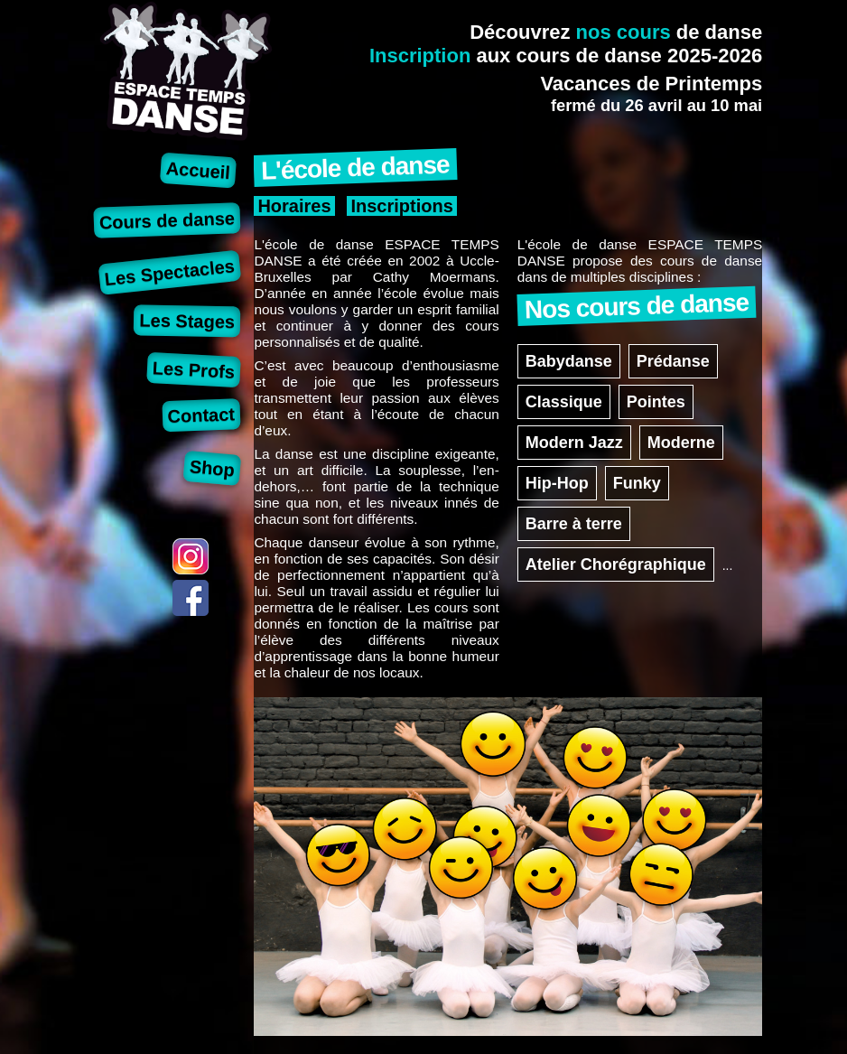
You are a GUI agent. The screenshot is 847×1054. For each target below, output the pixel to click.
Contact (201, 415)
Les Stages (187, 320)
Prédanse (673, 361)
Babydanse (569, 361)
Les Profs (193, 370)
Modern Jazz (574, 443)
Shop (212, 468)
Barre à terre (574, 524)
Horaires (293, 206)
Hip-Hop (557, 483)
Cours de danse (166, 220)
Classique (564, 402)
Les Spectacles (169, 272)
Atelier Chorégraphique (616, 564)
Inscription (419, 55)
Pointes (656, 402)
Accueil (198, 170)
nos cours (623, 32)
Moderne (681, 443)
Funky (637, 483)
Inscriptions (401, 206)
